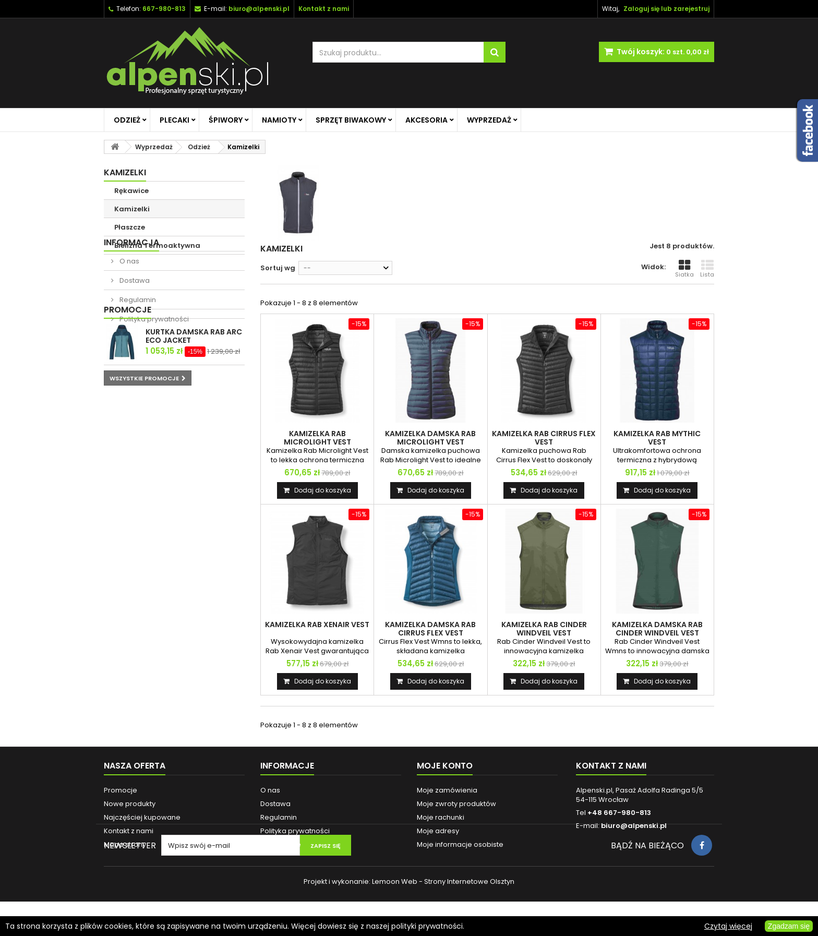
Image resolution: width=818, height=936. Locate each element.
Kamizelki (132, 209)
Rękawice (131, 191)
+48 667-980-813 (619, 813)
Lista (707, 269)
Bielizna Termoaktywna (157, 245)
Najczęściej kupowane (142, 817)
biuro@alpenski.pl (259, 8)
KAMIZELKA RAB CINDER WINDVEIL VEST (544, 628)
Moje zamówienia (447, 790)
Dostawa (134, 311)
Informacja (131, 273)
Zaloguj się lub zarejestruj (666, 8)
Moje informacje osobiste (460, 844)
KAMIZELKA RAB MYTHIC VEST (657, 437)
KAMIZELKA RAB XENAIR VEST (317, 624)
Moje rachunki (440, 817)
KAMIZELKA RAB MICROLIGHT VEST (317, 437)
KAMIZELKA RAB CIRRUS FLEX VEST (544, 437)
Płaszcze (129, 227)
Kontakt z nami (128, 831)
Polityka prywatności (153, 349)
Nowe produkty (129, 804)
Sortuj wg (277, 268)
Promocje (127, 376)
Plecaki (174, 120)
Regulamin (137, 330)
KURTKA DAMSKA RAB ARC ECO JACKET (194, 402)
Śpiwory (226, 120)
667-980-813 (164, 8)
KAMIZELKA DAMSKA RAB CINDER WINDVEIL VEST (657, 628)
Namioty (279, 120)
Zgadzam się (789, 926)
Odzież (127, 120)
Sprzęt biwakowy (351, 120)
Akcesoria (426, 120)
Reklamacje (280, 844)
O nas (128, 291)
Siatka (684, 269)
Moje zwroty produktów (456, 804)
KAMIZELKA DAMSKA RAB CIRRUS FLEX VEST (430, 628)
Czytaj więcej (728, 926)
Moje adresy (438, 831)
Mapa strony (125, 844)
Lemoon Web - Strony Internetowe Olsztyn (443, 916)
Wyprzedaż (489, 120)
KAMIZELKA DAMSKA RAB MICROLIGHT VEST (430, 437)
